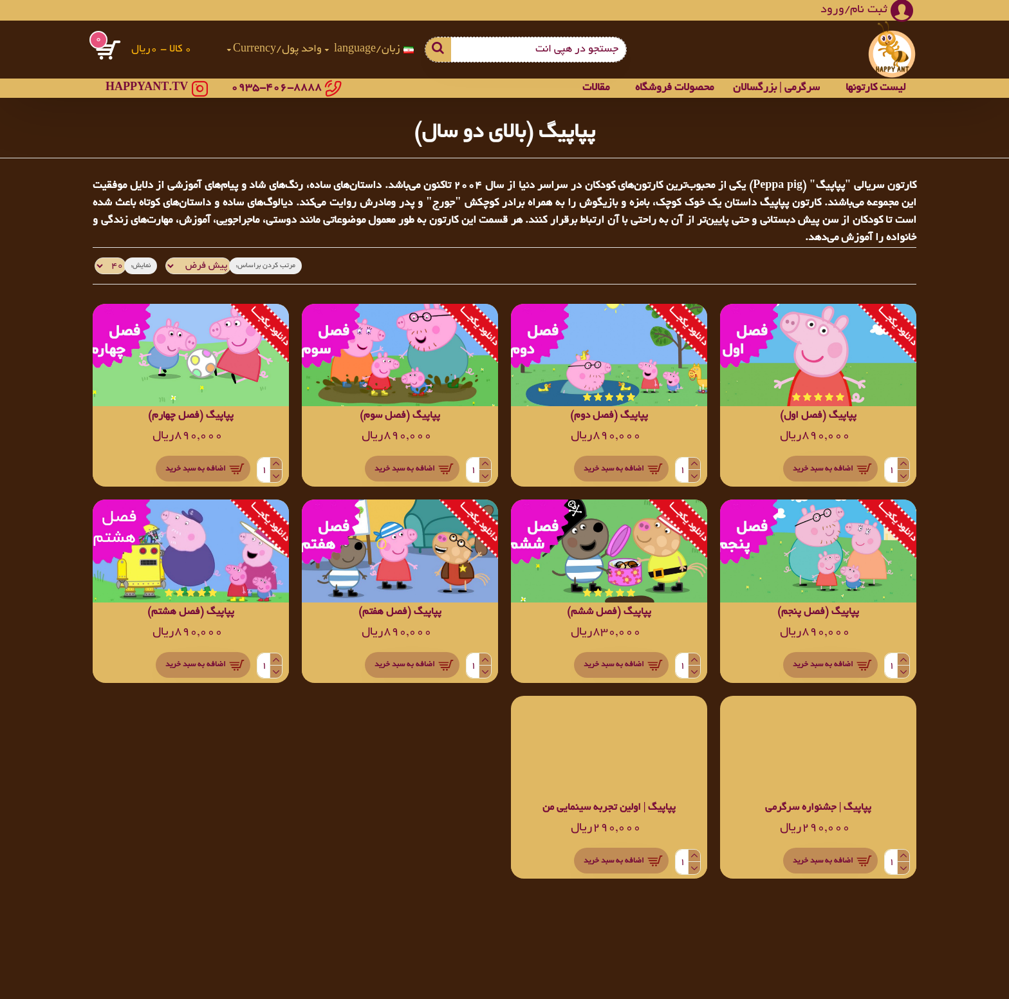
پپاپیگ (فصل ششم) (609, 612)
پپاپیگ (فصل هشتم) (190, 612)
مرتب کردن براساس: (260, 266)
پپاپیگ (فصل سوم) (400, 416)
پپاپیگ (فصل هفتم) (399, 612)
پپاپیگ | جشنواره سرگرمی (818, 808)
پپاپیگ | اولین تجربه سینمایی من (609, 808)
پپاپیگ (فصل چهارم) (191, 416)
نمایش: (137, 266)
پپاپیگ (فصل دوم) (609, 416)
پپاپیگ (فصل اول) (818, 416)
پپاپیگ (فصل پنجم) (818, 612)
